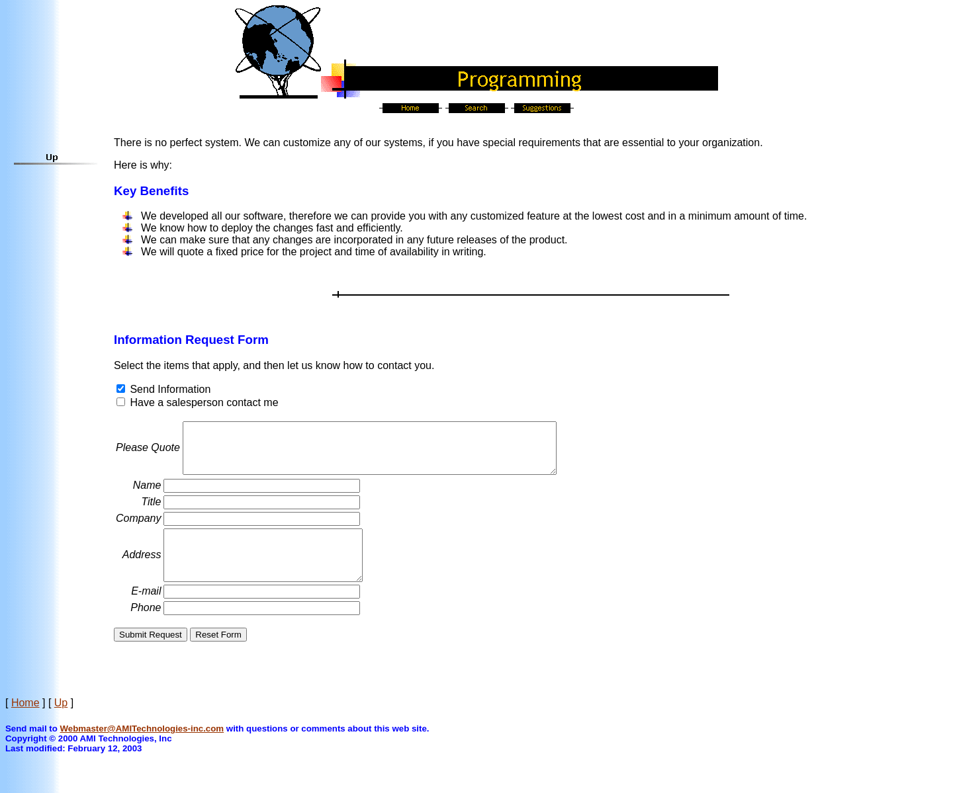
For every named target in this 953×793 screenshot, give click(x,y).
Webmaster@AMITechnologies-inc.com (142, 748)
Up (61, 722)
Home (25, 722)
